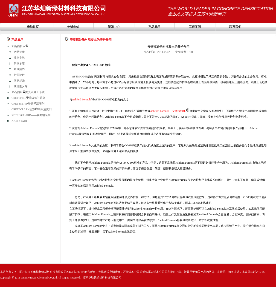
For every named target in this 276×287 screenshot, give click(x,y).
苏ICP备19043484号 (78, 271)
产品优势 (19, 52)
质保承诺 (19, 63)
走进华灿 (73, 26)
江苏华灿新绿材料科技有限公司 (102, 277)
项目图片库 (21, 86)
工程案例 (195, 26)
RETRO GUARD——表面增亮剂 (31, 115)
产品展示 (154, 26)
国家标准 (19, 80)
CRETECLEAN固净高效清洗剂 (32, 109)
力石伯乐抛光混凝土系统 (28, 92)
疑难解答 (19, 69)
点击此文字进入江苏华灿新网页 (197, 14)
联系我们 (235, 26)
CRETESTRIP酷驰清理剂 (28, 103)
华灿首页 (33, 26)
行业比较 (19, 75)
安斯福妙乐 (20, 46)
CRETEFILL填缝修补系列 (28, 97)
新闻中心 (114, 26)
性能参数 (19, 57)
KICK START (19, 120)
